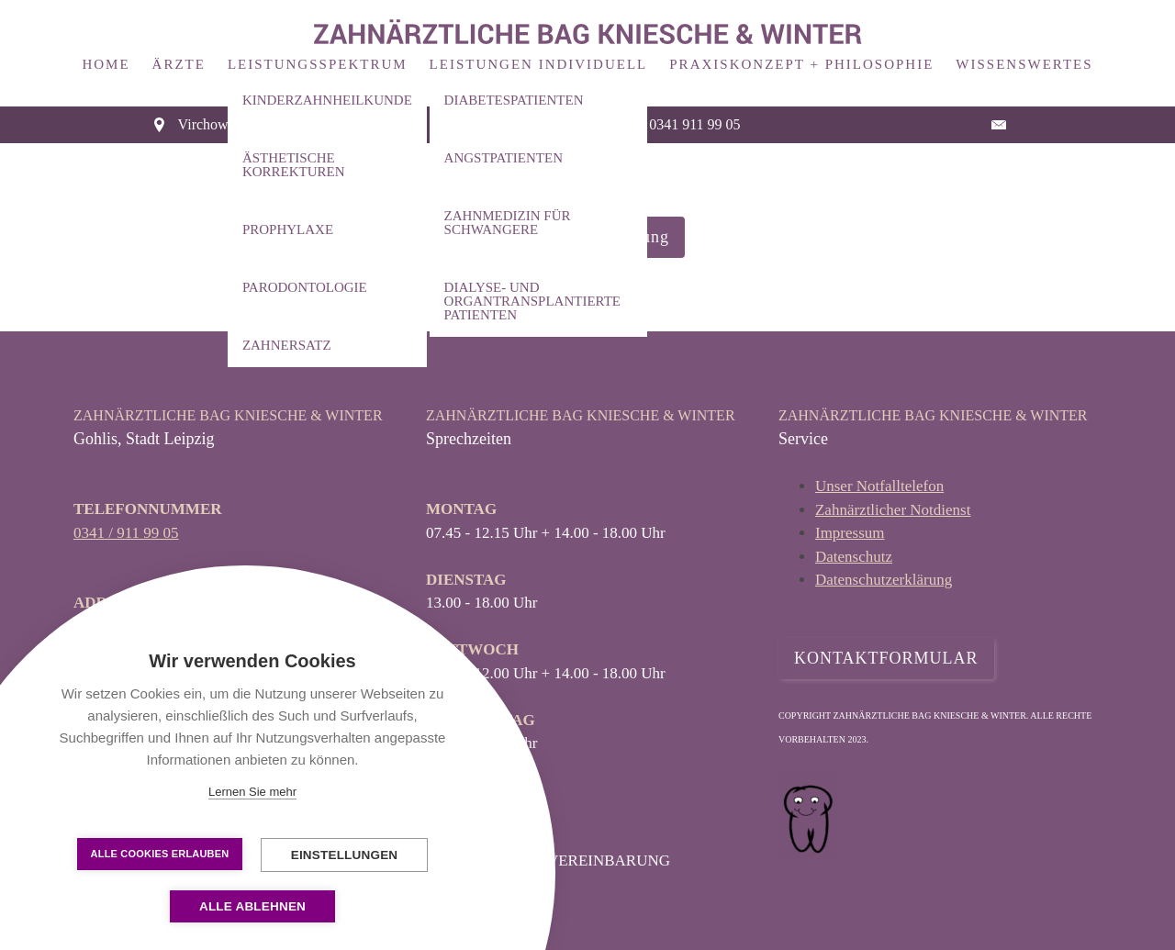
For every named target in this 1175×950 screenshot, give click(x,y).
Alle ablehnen (252, 906)
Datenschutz (853, 525)
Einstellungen (344, 855)
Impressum (850, 502)
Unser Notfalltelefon (879, 455)
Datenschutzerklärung (587, 206)
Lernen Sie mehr (252, 792)
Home (105, 34)
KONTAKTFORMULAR (886, 627)
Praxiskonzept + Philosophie (801, 34)
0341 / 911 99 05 (126, 501)
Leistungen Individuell (539, 34)
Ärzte (179, 34)
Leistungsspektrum (318, 34)
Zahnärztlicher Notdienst (892, 478)
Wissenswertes (1024, 34)
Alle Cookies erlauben (160, 853)
